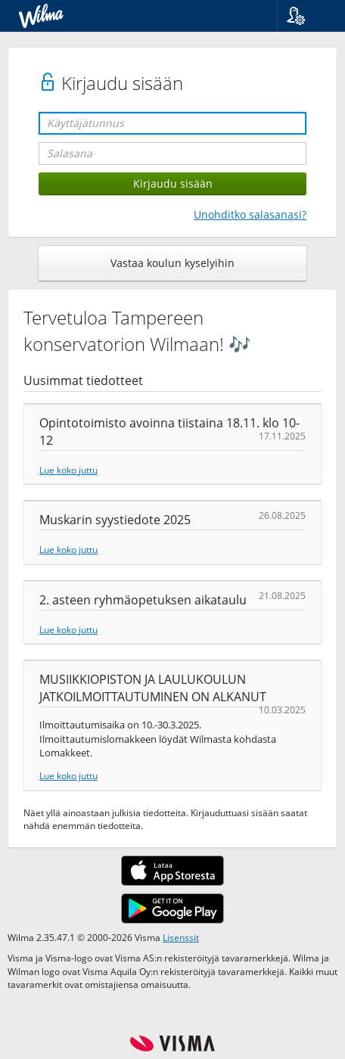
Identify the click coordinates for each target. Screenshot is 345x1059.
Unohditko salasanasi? (250, 214)
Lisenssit (181, 937)
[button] (305, 16)
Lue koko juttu (68, 470)
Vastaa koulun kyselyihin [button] (172, 263)
